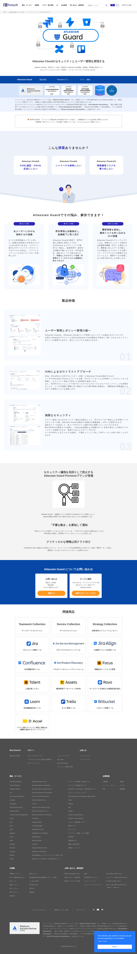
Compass (12, 851)
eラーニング (71, 829)
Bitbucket (12, 844)
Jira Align (12, 800)
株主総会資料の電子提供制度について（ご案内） (43, 877)
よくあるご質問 (33, 881)
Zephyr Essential (37, 840)
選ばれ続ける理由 (15, 756)
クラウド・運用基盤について (76, 822)
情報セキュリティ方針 (61, 910)
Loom (11, 826)
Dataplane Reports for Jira (39, 848)
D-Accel (34, 804)
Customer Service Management (19, 815)
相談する (51, 593)
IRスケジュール (14, 892)
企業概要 (105, 781)
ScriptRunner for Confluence (40, 833)
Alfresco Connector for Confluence (42, 815)
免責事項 (31, 892)
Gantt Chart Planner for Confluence (42, 792)
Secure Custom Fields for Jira (40, 796)
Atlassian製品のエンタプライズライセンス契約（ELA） (48, 855)
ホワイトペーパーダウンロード (93, 884)
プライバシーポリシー (39, 910)
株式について (33, 873)
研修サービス (72, 826)
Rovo (11, 822)
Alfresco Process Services (75, 818)
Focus (11, 837)
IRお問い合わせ (33, 884)
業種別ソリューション (74, 848)
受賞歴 (122, 781)
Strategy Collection (15, 789)
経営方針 (12, 896)
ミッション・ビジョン (109, 785)
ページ (85, 122)
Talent (11, 840)
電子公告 (31, 888)
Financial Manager (37, 826)
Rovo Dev (12, 848)
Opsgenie (12, 833)
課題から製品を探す (74, 844)
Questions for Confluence (39, 851)
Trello (11, 829)
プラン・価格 (85, 80)
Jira (11, 792)
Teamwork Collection (16, 781)
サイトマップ (81, 910)
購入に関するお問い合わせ (114, 873)
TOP (4, 12)
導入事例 (70, 837)
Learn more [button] (102, 941)
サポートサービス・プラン (35, 756)
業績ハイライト (14, 884)
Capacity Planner (37, 822)
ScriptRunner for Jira (38, 829)
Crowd (11, 859)
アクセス (122, 785)
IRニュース (13, 881)
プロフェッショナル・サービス (77, 792)
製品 (85, 873)
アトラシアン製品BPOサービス (77, 785)
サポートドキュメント (33, 763)
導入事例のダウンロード (91, 877)
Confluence (13, 804)
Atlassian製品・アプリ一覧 (16, 12)
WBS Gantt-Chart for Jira (39, 781)
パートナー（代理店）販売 (65, 767)
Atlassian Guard (24, 79)
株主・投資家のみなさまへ (17, 877)
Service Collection (15, 785)
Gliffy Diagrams (36, 837)
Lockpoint (34, 844)
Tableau (70, 811)
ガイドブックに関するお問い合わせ (116, 877)
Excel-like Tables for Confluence (41, 785)
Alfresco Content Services (75, 815)
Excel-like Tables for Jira (39, 800)
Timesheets (35, 818)
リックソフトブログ (63, 756)
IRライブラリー (14, 888)
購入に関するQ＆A (62, 763)
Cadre (70, 800)
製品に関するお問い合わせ (72, 873)
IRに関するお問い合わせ (113, 881)
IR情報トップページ (15, 873)
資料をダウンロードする (86, 593)
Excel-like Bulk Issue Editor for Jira (42, 789)
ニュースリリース (85, 756)
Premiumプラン (63, 80)
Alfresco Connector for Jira (39, 811)
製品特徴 (42, 80)
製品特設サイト (72, 840)
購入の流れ (60, 759)
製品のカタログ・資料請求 (72, 877)
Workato (70, 804)
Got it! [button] (114, 947)
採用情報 (122, 789)
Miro (69, 807)
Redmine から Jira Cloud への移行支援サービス (45, 859)
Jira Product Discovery (16, 807)
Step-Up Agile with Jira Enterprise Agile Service (81, 796)
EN (117, 5)
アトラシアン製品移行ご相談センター (79, 781)
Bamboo (12, 855)
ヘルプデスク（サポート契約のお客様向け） (40, 759)
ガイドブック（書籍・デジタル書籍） (79, 833)
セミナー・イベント (90, 881)
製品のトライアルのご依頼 (72, 881)
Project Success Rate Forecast (41, 807)
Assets (11, 818)
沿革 (104, 789)
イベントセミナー (85, 759)
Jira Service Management (17, 796)
